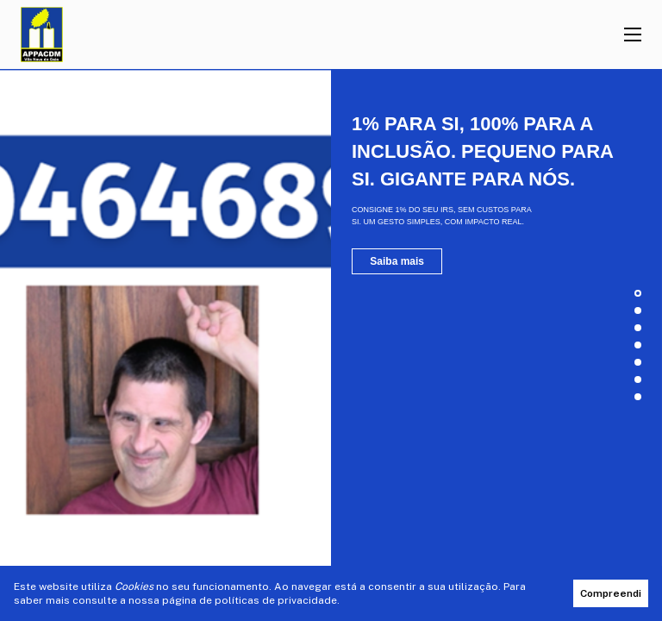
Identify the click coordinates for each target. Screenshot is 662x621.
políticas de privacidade (276, 600)
